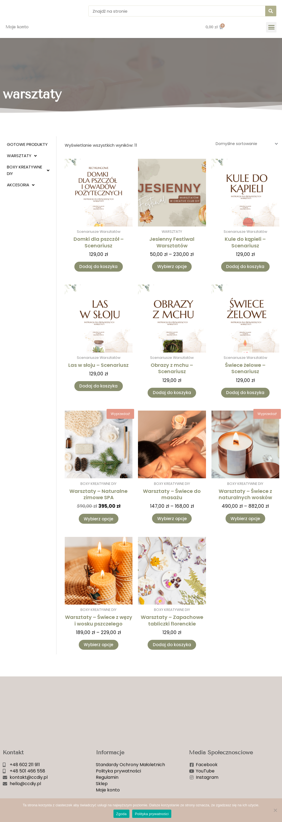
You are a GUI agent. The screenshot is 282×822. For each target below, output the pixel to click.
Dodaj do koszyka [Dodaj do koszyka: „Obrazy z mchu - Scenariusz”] (172, 403)
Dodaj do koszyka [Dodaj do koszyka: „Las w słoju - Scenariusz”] (98, 397)
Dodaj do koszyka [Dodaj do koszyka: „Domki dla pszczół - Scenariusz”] (98, 276)
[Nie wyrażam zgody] (275, 810)
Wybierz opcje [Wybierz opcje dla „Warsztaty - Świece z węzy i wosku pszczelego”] (98, 658)
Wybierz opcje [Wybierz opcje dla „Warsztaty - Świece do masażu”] (172, 531)
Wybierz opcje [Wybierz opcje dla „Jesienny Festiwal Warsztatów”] (172, 276)
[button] (271, 35)
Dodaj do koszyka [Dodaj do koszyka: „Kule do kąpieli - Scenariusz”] (245, 276)
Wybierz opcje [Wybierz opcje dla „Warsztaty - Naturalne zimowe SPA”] (98, 531)
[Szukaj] (270, 15)
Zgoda (121, 814)
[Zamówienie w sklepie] (243, 152)
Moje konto (17, 35)
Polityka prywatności (152, 814)
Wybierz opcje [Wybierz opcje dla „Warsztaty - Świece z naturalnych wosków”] (245, 531)
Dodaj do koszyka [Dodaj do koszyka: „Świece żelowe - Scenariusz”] (245, 403)
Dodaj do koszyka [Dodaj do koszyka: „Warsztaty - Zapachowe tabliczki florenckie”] (172, 658)
